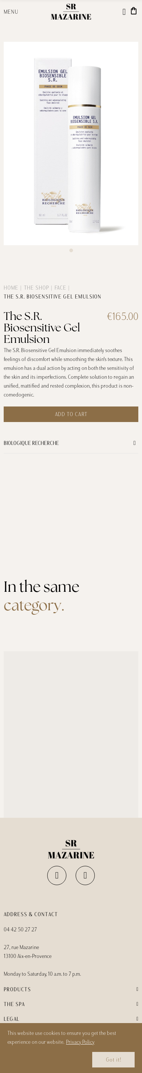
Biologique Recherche (31, 443)
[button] (71, 250)
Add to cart (71, 414)
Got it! (113, 1059)
